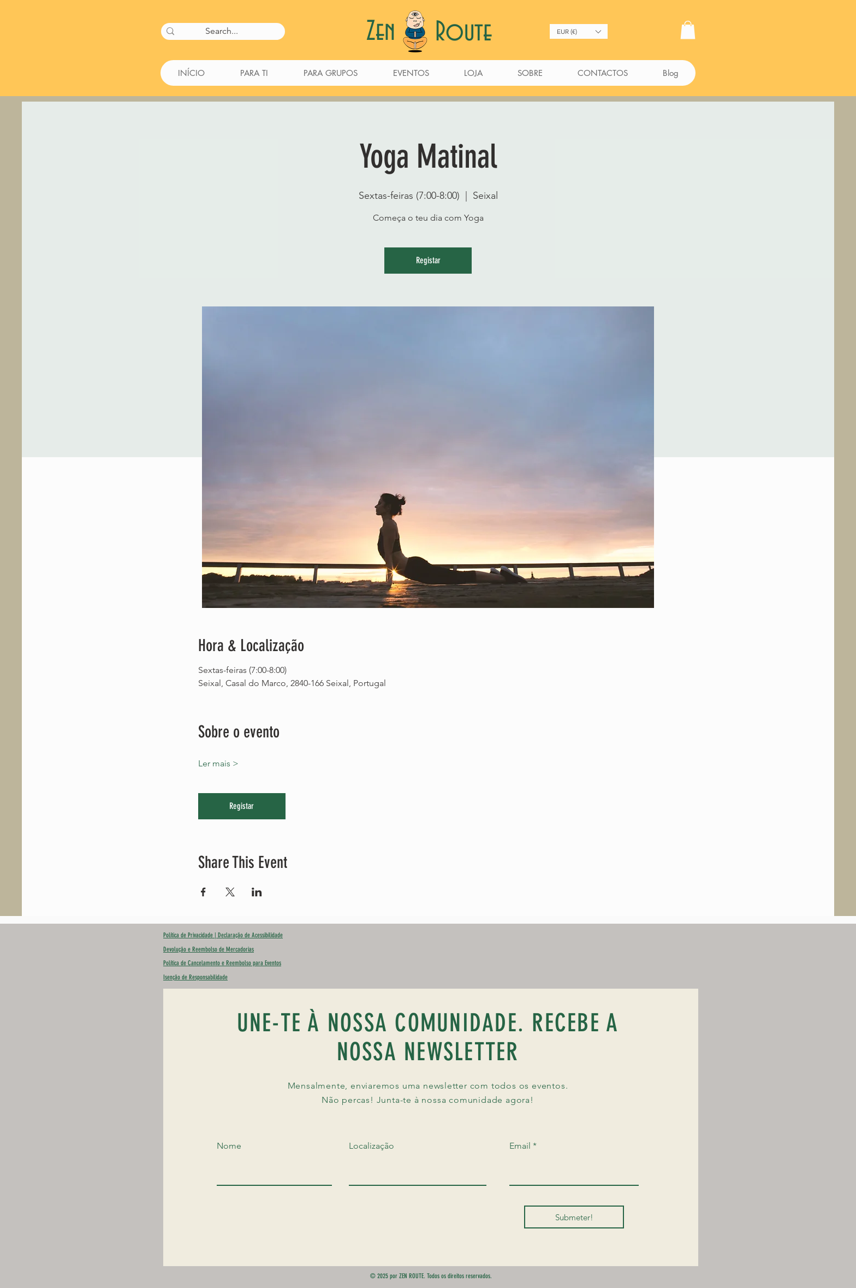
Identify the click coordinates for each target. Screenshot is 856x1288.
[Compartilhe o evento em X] (230, 892)
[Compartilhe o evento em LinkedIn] (257, 892)
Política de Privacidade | (190, 935)
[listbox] (579, 31)
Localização (371, 1146)
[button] (579, 31)
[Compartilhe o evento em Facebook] (203, 892)
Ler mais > (218, 763)
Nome (229, 1146)
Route (463, 32)
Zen (384, 32)
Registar (428, 260)
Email (520, 1146)
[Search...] (221, 31)
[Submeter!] (574, 1217)
